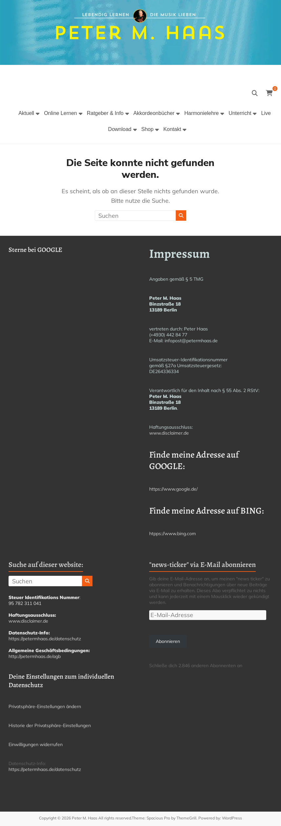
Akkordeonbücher (153, 113)
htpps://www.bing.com (172, 533)
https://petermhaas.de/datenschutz (45, 639)
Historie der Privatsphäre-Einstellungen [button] (50, 725)
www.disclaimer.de (169, 433)
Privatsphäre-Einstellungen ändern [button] (45, 706)
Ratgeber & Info (105, 113)
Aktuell (26, 113)
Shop (147, 129)
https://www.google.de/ (173, 489)
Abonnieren (168, 641)
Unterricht (240, 113)
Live (266, 113)
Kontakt (172, 129)
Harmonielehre (201, 113)
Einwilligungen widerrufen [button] (36, 744)
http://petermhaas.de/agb (35, 656)
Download (119, 129)
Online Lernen (60, 113)
